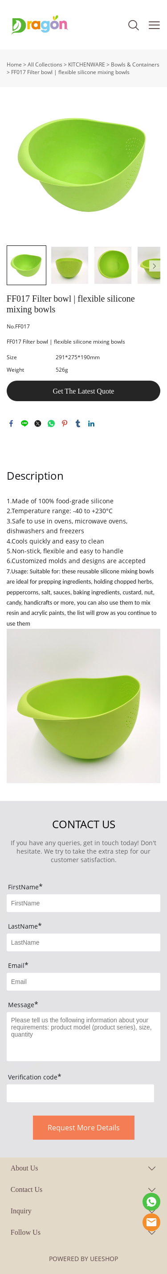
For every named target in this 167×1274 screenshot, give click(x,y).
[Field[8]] (83, 942)
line (24, 423)
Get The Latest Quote (83, 391)
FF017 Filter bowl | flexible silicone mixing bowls (70, 72)
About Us (24, 1168)
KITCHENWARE (86, 64)
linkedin (91, 423)
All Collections (45, 64)
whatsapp (51, 423)
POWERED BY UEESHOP (83, 1258)
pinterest (64, 423)
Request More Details (84, 1128)
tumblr (77, 423)
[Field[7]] (83, 903)
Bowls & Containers (135, 64)
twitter (37, 423)
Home (14, 64)
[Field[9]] (83, 982)
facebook (11, 423)
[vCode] (80, 1093)
